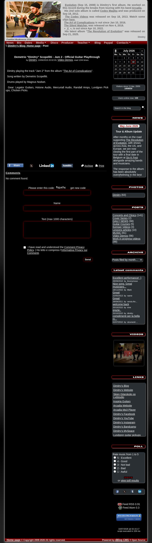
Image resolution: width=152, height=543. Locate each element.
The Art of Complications (79, 22)
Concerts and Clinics (124, 215)
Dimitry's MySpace (123, 430)
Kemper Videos (121, 227)
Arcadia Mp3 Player (124, 409)
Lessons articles (122, 229)
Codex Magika (108, 10)
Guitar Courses (121, 224)
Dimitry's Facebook (124, 414)
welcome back (121, 304)
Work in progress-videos (126, 238)
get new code (78, 187)
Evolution (71, 4)
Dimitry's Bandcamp (124, 426)
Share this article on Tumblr (67, 165)
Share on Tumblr (132, 491)
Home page (13, 539)
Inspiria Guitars (122, 401)
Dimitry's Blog (121, 385)
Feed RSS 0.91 (129, 504)
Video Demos (65, 59)
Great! (116, 292)
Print (101, 165)
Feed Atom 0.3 (129, 507)
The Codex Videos (76, 16)
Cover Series (120, 218)
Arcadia (136, 7)
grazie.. (117, 310)
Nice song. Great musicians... (122, 285)
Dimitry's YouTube (123, 418)
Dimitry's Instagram (124, 422)
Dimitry (33, 59)
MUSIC (117, 232)
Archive (88, 165)
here (72, 19)
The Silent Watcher (75, 25)
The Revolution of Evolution (104, 31)
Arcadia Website (122, 405)
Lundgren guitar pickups (127, 435)
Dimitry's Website (123, 390)
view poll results (130, 480)
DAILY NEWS (120, 221)
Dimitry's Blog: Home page (24, 45)
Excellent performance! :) (127, 277)
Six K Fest (132, 157)
